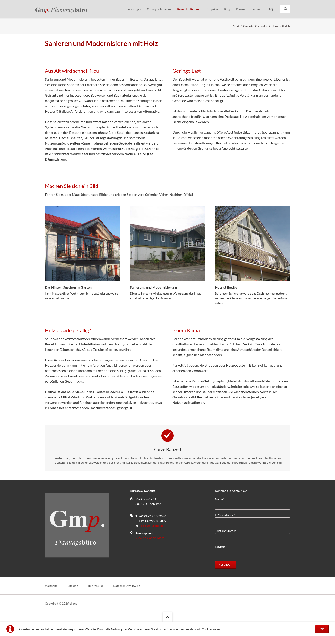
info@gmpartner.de (151, 525)
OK (322, 629)
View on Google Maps (149, 538)
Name (222, 499)
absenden (225, 564)
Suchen (285, 9)
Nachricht (221, 546)
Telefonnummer (225, 531)
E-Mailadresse (225, 515)
